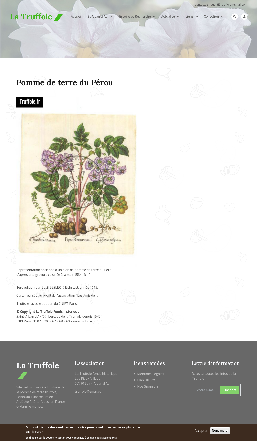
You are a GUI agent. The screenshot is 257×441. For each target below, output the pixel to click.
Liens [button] (189, 16)
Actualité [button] (168, 16)
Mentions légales (150, 374)
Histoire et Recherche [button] (135, 16)
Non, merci (220, 431)
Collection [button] (212, 16)
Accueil (76, 16)
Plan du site (146, 380)
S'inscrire (229, 390)
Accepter (201, 431)
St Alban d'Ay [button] (98, 16)
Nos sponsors (148, 386)
